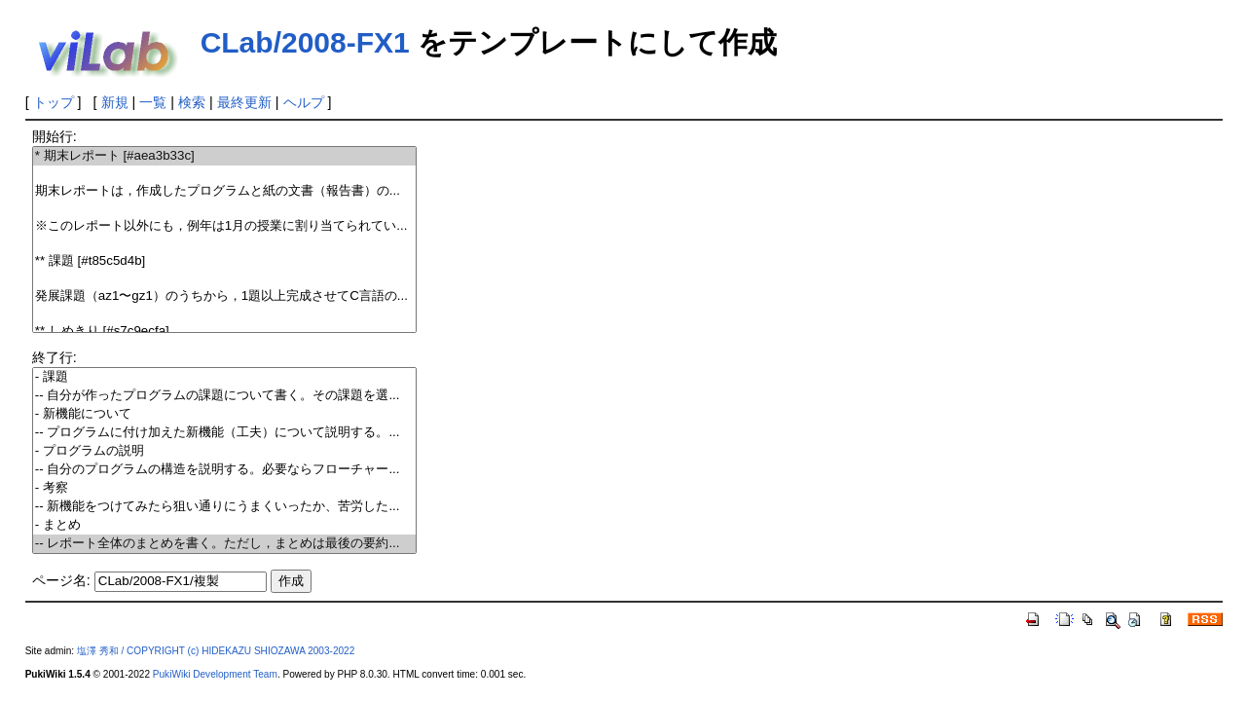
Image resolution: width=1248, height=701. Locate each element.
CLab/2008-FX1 (305, 42)
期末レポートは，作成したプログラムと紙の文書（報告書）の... (224, 191)
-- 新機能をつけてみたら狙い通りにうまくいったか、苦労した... (224, 507)
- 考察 (224, 488)
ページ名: (61, 580)
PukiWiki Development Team (215, 674)
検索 (191, 102)
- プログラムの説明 (224, 451)
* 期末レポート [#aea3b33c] (224, 156)
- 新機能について (224, 414)
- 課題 (224, 377)
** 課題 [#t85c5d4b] (224, 261)
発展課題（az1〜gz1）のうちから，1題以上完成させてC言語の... (224, 296)
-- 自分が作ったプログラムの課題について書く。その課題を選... (224, 396)
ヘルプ (303, 102)
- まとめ (224, 525)
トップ (53, 102)
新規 (114, 102)
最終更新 (244, 102)
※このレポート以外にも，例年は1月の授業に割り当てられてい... (224, 226)
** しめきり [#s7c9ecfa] (224, 331)
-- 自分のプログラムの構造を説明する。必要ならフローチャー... (224, 470)
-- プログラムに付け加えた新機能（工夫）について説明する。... (224, 433)
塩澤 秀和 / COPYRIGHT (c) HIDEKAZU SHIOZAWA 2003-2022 (215, 651)
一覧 (152, 102)
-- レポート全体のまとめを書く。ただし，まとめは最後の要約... (224, 544)
